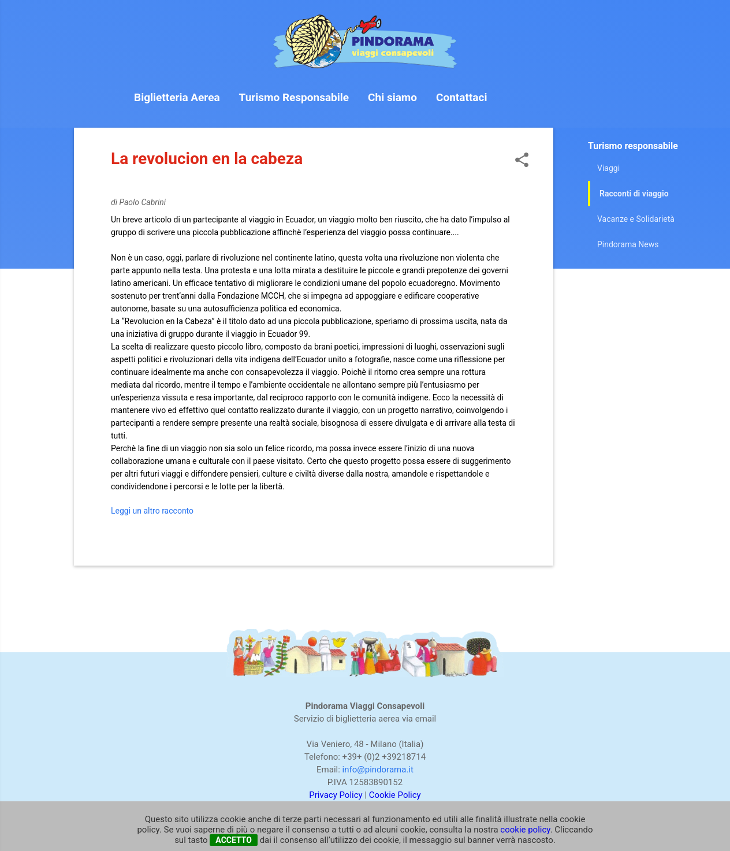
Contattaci (461, 97)
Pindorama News (627, 244)
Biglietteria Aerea (177, 97)
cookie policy (525, 829)
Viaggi (608, 168)
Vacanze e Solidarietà (636, 219)
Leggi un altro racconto (152, 510)
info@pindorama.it (378, 769)
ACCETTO (233, 840)
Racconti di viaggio (634, 193)
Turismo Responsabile (294, 97)
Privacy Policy (335, 795)
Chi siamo (392, 97)
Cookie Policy (395, 795)
